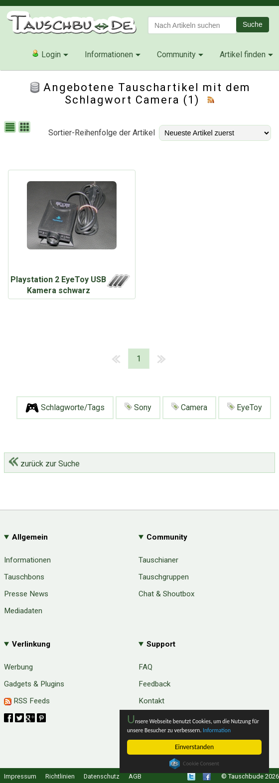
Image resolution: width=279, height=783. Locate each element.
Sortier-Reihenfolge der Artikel (101, 132)
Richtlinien (60, 776)
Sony (138, 407)
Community (176, 54)
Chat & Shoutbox (167, 593)
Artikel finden (243, 54)
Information (143, 729)
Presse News (26, 593)
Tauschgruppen (164, 576)
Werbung (18, 667)
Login (46, 54)
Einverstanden (194, 747)
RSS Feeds (27, 700)
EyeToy (244, 407)
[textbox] (192, 25)
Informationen (109, 54)
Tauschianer (158, 560)
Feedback (154, 683)
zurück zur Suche (44, 463)
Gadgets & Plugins (34, 683)
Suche (253, 24)
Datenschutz (102, 776)
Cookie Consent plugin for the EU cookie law (194, 763)
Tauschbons (24, 576)
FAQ (145, 667)
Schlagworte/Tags (65, 408)
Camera (189, 407)
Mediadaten (23, 610)
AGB (135, 776)
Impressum (20, 776)
